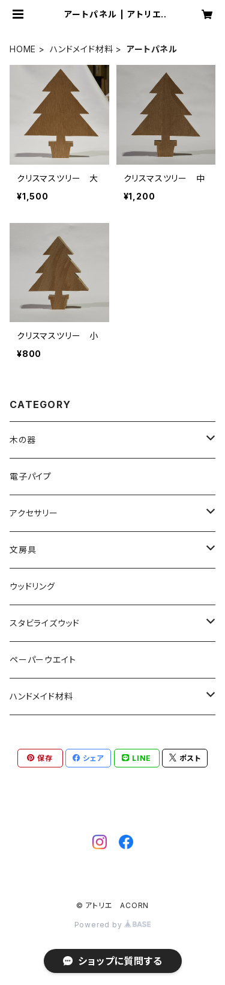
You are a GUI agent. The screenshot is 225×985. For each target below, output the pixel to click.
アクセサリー (34, 513)
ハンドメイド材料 (81, 49)
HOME (23, 49)
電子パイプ (31, 476)
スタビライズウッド (45, 623)
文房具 (23, 549)
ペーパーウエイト (43, 659)
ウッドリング (32, 586)
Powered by (112, 924)
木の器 (22, 440)
